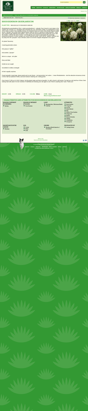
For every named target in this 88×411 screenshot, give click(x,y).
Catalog (45, 7)
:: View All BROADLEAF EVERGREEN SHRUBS (25, 15)
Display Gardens (70, 7)
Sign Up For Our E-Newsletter (41, 140)
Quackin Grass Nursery (8, 6)
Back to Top (40, 138)
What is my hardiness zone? (52, 95)
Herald (78, 7)
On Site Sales (60, 7)
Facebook (86, 140)
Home (33, 7)
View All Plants (8, 15)
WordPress (83, 140)
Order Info (52, 7)
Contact (84, 7)
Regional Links (84, 11)
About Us (39, 7)
